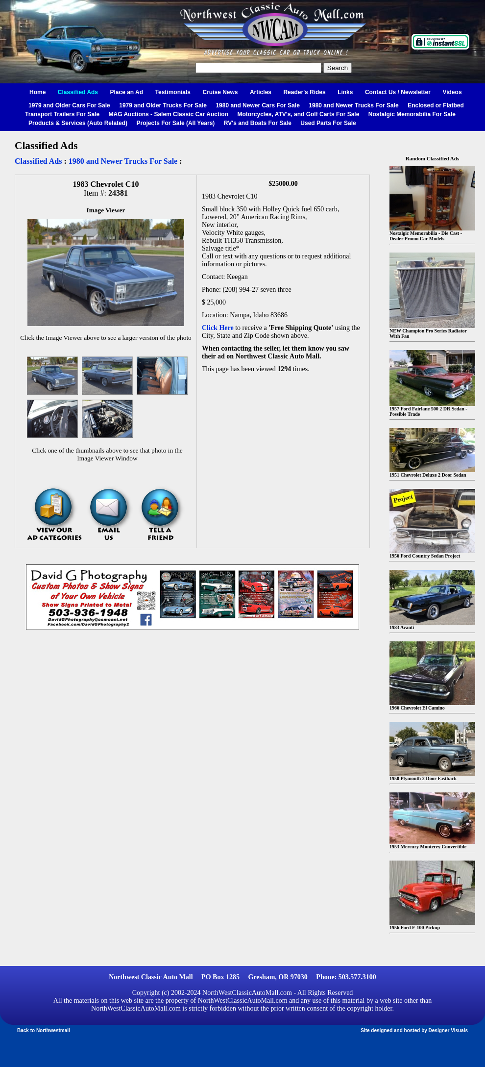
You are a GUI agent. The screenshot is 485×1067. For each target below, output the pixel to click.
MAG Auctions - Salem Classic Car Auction (169, 114)
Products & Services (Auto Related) (77, 123)
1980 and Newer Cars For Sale (257, 105)
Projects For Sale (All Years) (176, 123)
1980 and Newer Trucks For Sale (353, 105)
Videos (451, 92)
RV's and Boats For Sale (257, 123)
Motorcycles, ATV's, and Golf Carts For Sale (298, 114)
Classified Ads (78, 92)
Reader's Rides (304, 92)
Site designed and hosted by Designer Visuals (414, 1030)
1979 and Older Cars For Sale (69, 105)
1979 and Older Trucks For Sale (163, 105)
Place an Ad (127, 92)
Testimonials (173, 92)
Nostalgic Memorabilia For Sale (412, 114)
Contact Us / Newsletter (398, 92)
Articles (260, 92)
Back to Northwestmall (43, 1030)
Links (345, 92)
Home (37, 92)
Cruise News (220, 92)
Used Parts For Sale (328, 123)
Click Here (218, 327)
